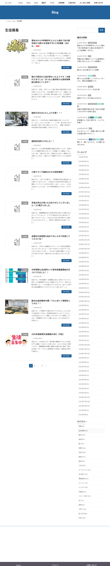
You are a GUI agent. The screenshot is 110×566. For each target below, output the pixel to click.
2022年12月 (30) (84, 345)
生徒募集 (90, 42)
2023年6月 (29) (84, 318)
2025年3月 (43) (84, 227)
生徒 (90, 139)
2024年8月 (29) (84, 257)
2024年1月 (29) (84, 288)
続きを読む (66, 67)
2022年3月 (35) (84, 384)
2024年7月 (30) (84, 262)
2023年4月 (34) (84, 327)
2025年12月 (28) (84, 187)
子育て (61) (82, 509)
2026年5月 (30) (84, 166)
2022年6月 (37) (84, 371)
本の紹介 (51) (83, 474)
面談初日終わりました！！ (43, 141)
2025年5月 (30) (84, 218)
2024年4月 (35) (84, 275)
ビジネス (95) (83, 487)
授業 (95, 67)
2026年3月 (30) (84, 174)
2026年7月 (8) (83, 157)
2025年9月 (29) (84, 201)
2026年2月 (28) (84, 179)
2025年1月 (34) (84, 235)
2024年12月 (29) (84, 240)
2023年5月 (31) (84, 323)
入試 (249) (82, 465)
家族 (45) (82, 505)
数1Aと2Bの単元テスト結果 (88, 70)
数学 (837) (82, 435)
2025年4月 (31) (84, 222)
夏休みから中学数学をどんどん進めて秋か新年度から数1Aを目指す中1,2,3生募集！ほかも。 (50, 43)
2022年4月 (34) (84, 380)
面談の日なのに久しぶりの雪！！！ (46, 113)
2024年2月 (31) (84, 283)
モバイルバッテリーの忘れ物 (88, 89)
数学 (95, 42)
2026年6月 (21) (84, 161)
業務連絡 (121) (83, 479)
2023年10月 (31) (84, 301)
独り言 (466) (83, 513)
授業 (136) (82, 448)
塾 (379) (81, 444)
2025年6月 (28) (84, 214)
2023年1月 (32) (84, 340)
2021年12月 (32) (84, 397)
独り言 (90, 75)
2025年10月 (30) (84, 196)
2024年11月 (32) (84, 244)
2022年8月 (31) (84, 362)
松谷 (94, 75)
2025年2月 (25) (84, 231)
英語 (89, 104)
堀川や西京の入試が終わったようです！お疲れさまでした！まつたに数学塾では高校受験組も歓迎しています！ (50, 79)
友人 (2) (81, 500)
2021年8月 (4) (83, 414)
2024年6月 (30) (84, 266)
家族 (92, 117)
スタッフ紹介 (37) (85, 496)
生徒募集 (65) (83, 430)
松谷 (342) (82, 518)
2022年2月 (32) (84, 388)
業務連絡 (90, 86)
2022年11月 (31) (84, 349)
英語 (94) (82, 439)
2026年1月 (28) (84, 183)
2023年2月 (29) (84, 336)
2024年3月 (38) (84, 279)
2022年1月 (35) (84, 393)
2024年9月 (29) (84, 253)
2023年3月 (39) (84, 331)
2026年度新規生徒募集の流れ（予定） (48, 334)
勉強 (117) (82, 457)
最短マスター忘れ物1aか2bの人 (89, 98)
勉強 (95, 104)
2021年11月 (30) (84, 401)
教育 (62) (82, 461)
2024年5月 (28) (84, 270)
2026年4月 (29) (84, 170)
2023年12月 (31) (84, 292)
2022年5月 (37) (84, 375)
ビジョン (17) (83, 483)
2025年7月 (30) (84, 209)
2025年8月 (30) (84, 205)
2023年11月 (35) (84, 297)
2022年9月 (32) (84, 358)
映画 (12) (82, 426)
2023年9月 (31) (84, 305)
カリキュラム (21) (85, 470)
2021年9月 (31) (84, 410)
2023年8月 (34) (84, 310)
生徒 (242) (82, 452)
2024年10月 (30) (84, 248)
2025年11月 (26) (84, 192)
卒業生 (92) (82, 492)
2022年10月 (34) (84, 353)
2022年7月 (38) (84, 366)
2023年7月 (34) (84, 314)
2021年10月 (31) (84, 406)
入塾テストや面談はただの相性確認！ (47, 172)
